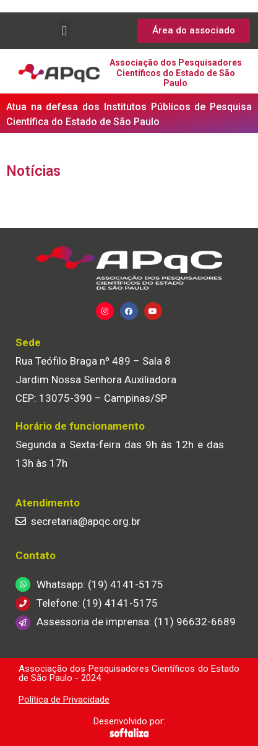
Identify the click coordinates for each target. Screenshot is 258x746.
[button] (65, 30)
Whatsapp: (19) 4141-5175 (100, 584)
